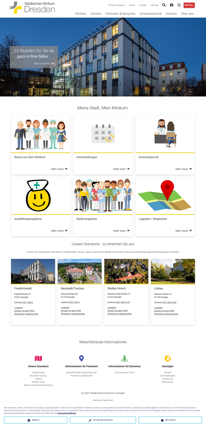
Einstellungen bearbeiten (103, 420)
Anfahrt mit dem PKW (24, 311)
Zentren (97, 13)
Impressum (168, 379)
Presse (132, 5)
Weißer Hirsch (38, 382)
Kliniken (81, 13)
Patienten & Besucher (121, 13)
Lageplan (18, 307)
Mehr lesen (59, 169)
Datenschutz (167, 382)
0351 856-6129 (123, 302)
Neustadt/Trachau (38, 375)
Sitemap (154, 5)
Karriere (172, 13)
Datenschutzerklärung (67, 413)
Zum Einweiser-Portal (125, 372)
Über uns (188, 13)
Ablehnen (35, 420)
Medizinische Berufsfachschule (38, 385)
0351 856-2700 (169, 302)
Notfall (189, 5)
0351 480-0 (27, 302)
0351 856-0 (74, 302)
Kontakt (142, 5)
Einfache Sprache (117, 5)
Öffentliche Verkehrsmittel (26, 314)
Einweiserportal (152, 13)
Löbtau (38, 379)
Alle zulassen (170, 420)
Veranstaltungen (167, 375)
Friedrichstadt (38, 372)
